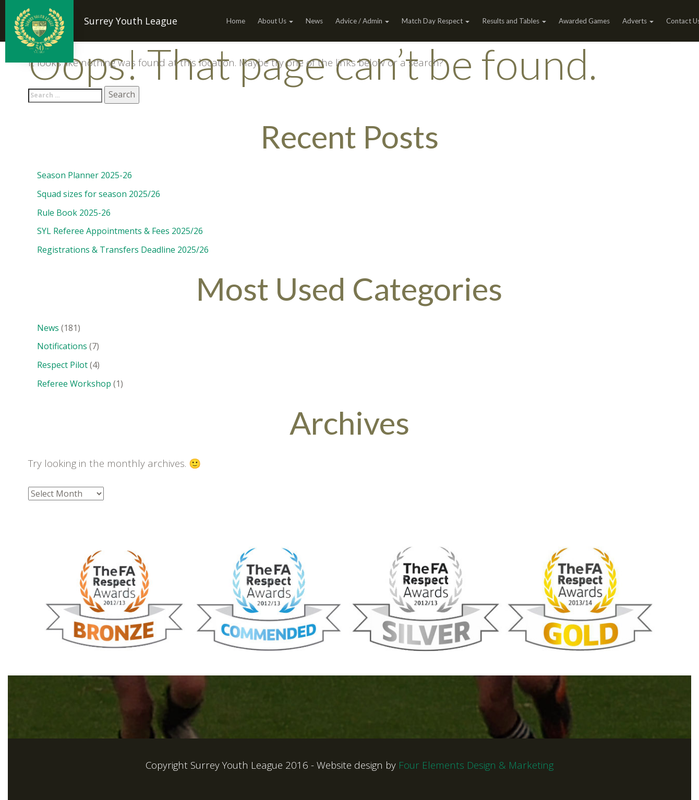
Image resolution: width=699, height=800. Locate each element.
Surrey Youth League (130, 21)
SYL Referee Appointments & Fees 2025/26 (120, 231)
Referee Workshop (74, 383)
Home (235, 21)
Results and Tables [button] (514, 21)
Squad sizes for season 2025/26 (98, 194)
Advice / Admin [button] (362, 21)
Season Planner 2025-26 (84, 175)
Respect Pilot (62, 365)
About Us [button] (275, 21)
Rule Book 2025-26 (74, 212)
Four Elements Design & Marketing (476, 764)
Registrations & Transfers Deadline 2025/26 (123, 249)
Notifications (62, 346)
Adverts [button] (638, 21)
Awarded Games (584, 21)
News (314, 21)
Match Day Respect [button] (435, 21)
